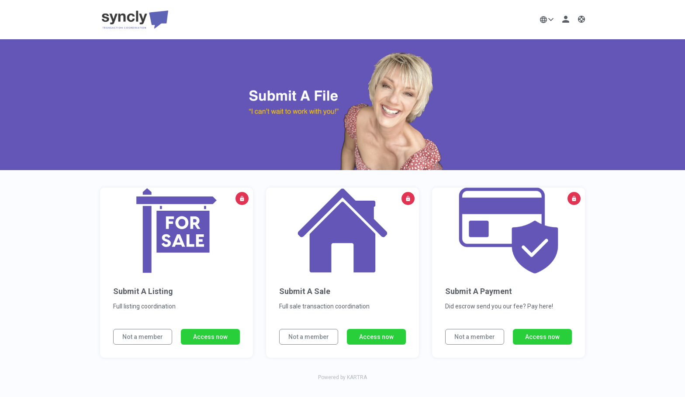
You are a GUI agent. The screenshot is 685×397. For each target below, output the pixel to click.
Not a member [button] (142, 336)
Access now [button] (210, 336)
